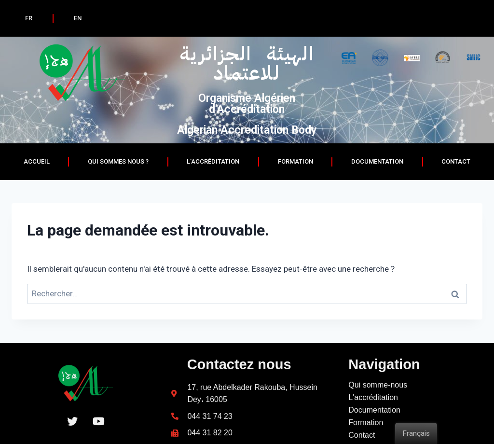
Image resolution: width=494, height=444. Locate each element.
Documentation (374, 437)
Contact (455, 161)
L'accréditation (373, 424)
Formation (295, 161)
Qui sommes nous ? (118, 161)
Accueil (37, 161)
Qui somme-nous (377, 412)
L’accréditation (213, 161)
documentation (377, 161)
